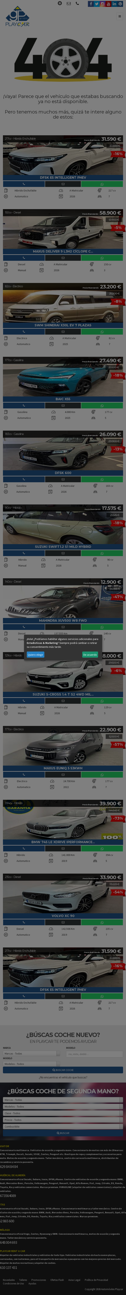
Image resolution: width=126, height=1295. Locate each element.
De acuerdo (90, 654)
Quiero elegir (35, 654)
